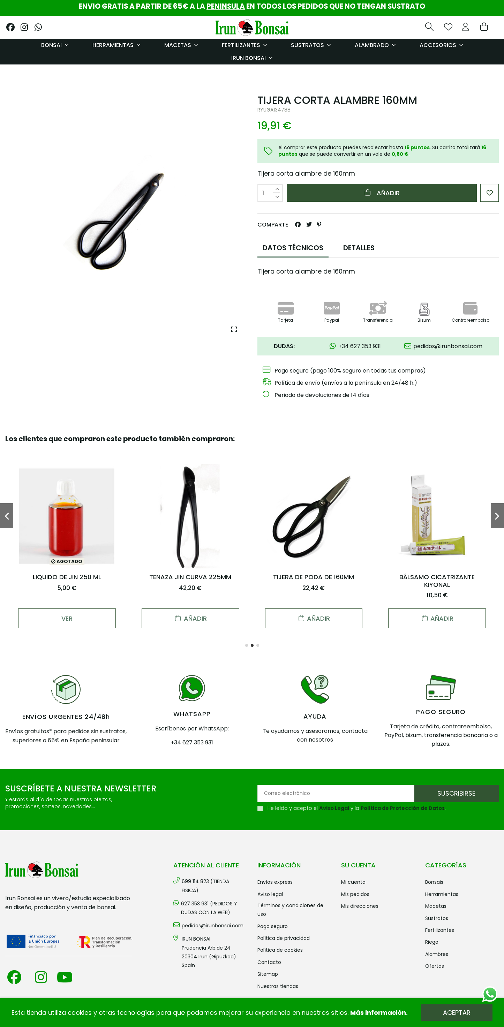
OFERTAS (434, 966)
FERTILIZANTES (439, 930)
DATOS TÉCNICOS (293, 248)
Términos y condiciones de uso (290, 910)
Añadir (382, 193)
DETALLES (359, 248)
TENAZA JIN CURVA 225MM (190, 577)
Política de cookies (280, 949)
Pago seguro (272, 926)
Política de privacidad (283, 938)
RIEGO (431, 941)
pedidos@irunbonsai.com (212, 925)
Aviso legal (270, 894)
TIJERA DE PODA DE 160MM (313, 577)
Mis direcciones (359, 906)
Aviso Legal (334, 808)
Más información (378, 1012)
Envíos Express (275, 882)
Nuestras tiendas (277, 986)
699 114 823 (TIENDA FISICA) (205, 886)
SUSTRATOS (436, 918)
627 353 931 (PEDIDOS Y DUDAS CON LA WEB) (209, 908)
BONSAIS (434, 882)
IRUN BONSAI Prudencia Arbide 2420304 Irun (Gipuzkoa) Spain (209, 952)
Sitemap (267, 974)
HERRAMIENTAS (441, 894)
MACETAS (435, 906)
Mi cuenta (353, 882)
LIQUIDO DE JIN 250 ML (67, 577)
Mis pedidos (355, 894)
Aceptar (457, 1012)
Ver (67, 618)
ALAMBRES (436, 954)
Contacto (269, 962)
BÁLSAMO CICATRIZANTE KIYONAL (437, 581)
